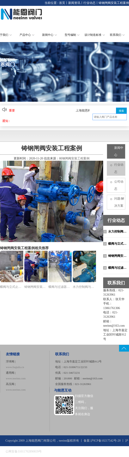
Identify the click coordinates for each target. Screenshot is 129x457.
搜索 (121, 110)
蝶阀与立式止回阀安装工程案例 (116, 244)
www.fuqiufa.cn (15, 367)
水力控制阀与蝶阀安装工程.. (84, 286)
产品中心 (27, 34)
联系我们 (117, 34)
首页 (62, 3)
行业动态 (89, 3)
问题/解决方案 (119, 202)
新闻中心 (49, 34)
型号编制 (72, 34)
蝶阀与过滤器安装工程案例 (116, 268)
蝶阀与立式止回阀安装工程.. (11, 286)
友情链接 (13, 354)
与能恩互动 (62, 390)
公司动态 (118, 185)
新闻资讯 (74, 3)
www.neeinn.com (16, 378)
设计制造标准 (94, 34)
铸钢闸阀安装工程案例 (116, 256)
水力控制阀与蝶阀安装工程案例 (116, 231)
